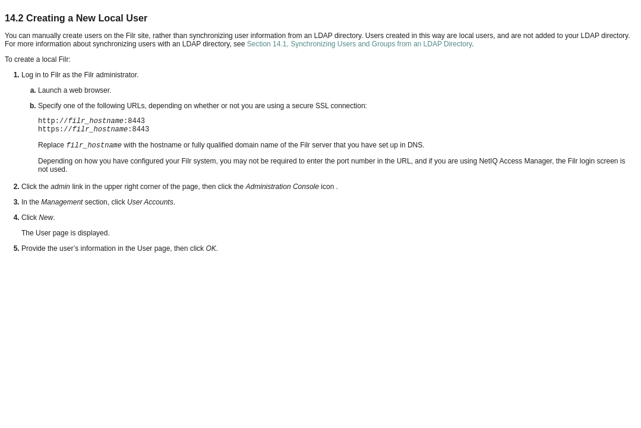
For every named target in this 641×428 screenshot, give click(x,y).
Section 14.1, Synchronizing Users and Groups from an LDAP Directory (359, 44)
